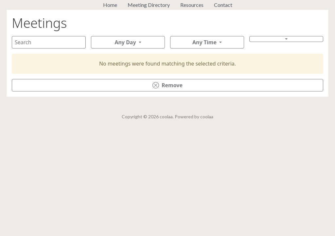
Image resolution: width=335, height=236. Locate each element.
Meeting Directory (149, 5)
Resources (191, 5)
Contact (223, 5)
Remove (167, 85)
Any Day (125, 42)
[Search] (49, 42)
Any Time (204, 42)
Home (110, 5)
